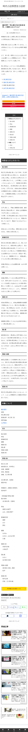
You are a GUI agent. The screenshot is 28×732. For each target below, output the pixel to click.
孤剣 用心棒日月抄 (9, 82)
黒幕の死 (12, 139)
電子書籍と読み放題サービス (14, 588)
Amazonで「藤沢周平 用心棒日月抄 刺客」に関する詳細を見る (13, 96)
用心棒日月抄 (7, 79)
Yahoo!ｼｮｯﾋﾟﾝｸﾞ (13, 106)
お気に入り (4, 594)
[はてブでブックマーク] (17, 607)
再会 (11, 124)
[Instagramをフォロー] (20, 615)
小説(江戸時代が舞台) (15, 597)
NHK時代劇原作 (5, 597)
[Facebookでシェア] (11, 607)
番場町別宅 (13, 126)
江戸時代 (4, 423)
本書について (12, 142)
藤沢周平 (4, 409)
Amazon (13, 101)
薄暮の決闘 (13, 137)
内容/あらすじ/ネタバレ (14, 118)
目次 (11, 145)
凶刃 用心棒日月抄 (9, 88)
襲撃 (11, 129)
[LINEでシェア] (24, 607)
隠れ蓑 (12, 134)
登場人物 (12, 147)
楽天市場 (13, 103)
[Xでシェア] (4, 607)
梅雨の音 (12, 132)
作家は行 (11, 594)
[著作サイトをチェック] (7, 615)
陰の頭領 (12, 121)
